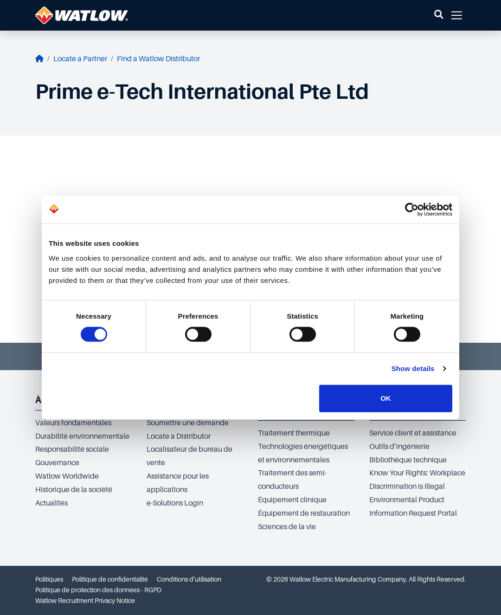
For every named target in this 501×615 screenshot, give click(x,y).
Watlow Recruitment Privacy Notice (85, 600)
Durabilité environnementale (82, 436)
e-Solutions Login (175, 503)
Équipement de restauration (304, 513)
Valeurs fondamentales (73, 423)
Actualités (51, 503)
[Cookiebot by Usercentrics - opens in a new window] (411, 210)
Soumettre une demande (188, 423)
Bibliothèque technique (408, 460)
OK (385, 398)
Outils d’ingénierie (399, 446)
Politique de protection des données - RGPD (98, 590)
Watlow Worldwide (67, 476)
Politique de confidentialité (110, 579)
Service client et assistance (412, 433)
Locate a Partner (80, 59)
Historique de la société (73, 490)
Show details (413, 368)
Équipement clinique (292, 500)
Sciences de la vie (287, 527)
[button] (438, 15)
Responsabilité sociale (72, 449)
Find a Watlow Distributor (158, 59)
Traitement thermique (294, 433)
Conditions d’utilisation (189, 579)
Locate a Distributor (179, 436)
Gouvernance (57, 463)
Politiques (49, 579)
